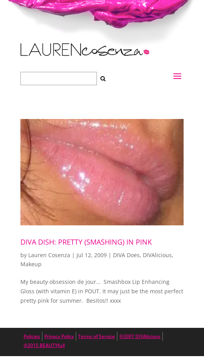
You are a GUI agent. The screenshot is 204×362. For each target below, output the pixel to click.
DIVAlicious (157, 255)
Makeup (31, 264)
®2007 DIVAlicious (139, 336)
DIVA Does (126, 255)
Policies (32, 336)
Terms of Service (96, 336)
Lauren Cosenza (49, 255)
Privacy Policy (59, 336)
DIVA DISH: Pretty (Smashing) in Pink (86, 242)
